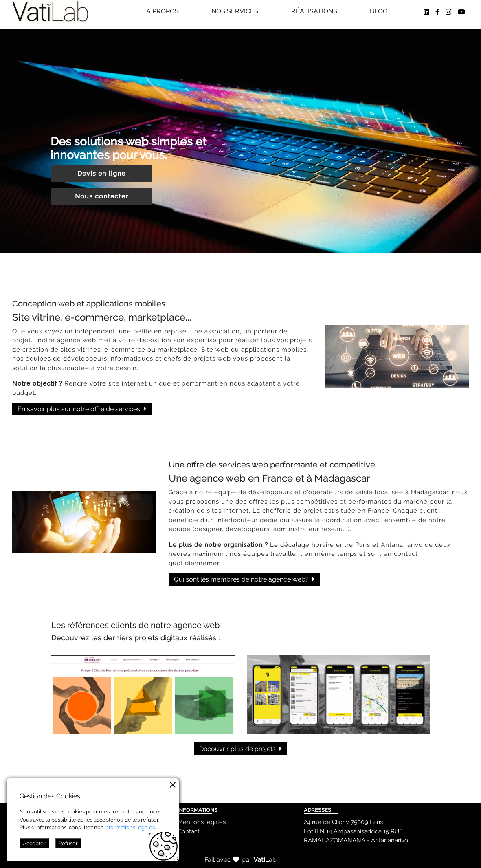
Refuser (68, 843)
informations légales (129, 827)
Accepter (34, 843)
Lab (265, 860)
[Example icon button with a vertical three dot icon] (173, 784)
